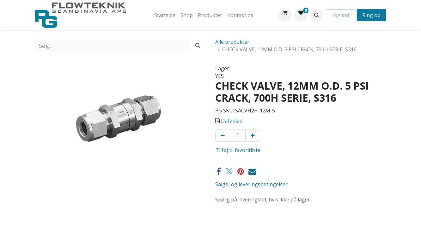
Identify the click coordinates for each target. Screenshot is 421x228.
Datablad (231, 120)
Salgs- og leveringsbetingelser (251, 184)
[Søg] (198, 46)
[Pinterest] (240, 171)
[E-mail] (252, 171)
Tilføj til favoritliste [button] (238, 150)
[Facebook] (219, 171)
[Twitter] (229, 171)
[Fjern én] (222, 136)
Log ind (340, 15)
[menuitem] (165, 15)
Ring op (371, 15)
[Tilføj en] (252, 136)
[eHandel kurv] (285, 15)
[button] (316, 15)
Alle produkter (232, 41)
